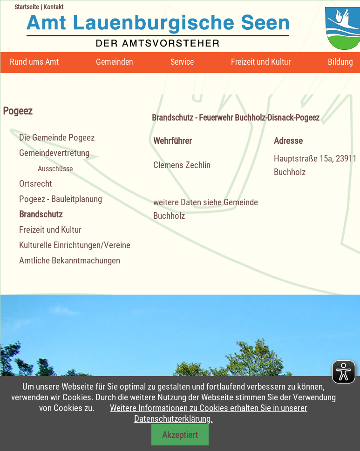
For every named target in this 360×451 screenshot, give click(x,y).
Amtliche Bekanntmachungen (69, 260)
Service (182, 62)
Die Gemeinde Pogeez (57, 137)
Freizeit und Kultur (261, 62)
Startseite (26, 7)
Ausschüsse (55, 168)
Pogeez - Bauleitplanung (60, 199)
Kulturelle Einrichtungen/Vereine (74, 245)
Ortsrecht (35, 183)
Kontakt (53, 7)
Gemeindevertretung (54, 153)
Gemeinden (114, 62)
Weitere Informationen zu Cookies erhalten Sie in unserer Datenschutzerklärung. (208, 413)
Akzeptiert (180, 435)
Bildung (340, 62)
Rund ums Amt (34, 62)
